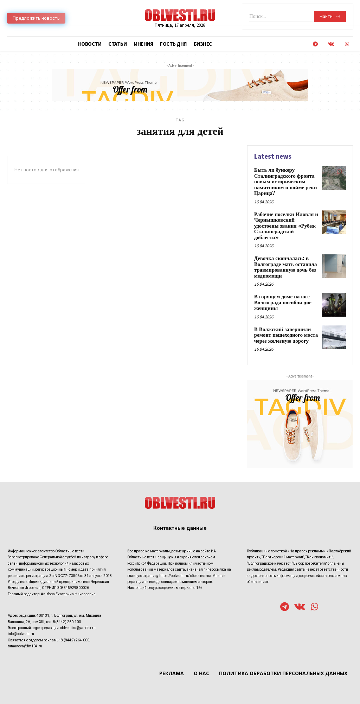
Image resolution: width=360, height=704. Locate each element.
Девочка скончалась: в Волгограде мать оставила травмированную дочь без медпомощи (283, 257)
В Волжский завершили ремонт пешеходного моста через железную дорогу (284, 322)
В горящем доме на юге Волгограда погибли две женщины (281, 291)
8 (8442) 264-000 (75, 627)
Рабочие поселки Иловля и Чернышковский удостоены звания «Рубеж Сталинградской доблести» (285, 220)
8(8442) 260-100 (67, 608)
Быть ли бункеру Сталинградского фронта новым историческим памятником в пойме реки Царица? (283, 181)
